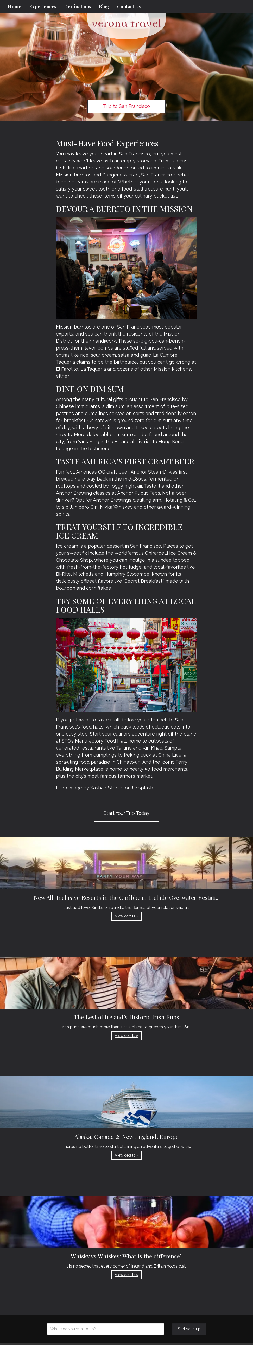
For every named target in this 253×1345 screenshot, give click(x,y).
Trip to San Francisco (126, 106)
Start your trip (189, 1329)
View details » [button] (126, 916)
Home (14, 6)
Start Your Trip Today (126, 813)
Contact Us (129, 6)
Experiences (42, 6)
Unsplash (142, 787)
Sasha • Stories (107, 787)
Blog (104, 6)
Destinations (77, 6)
